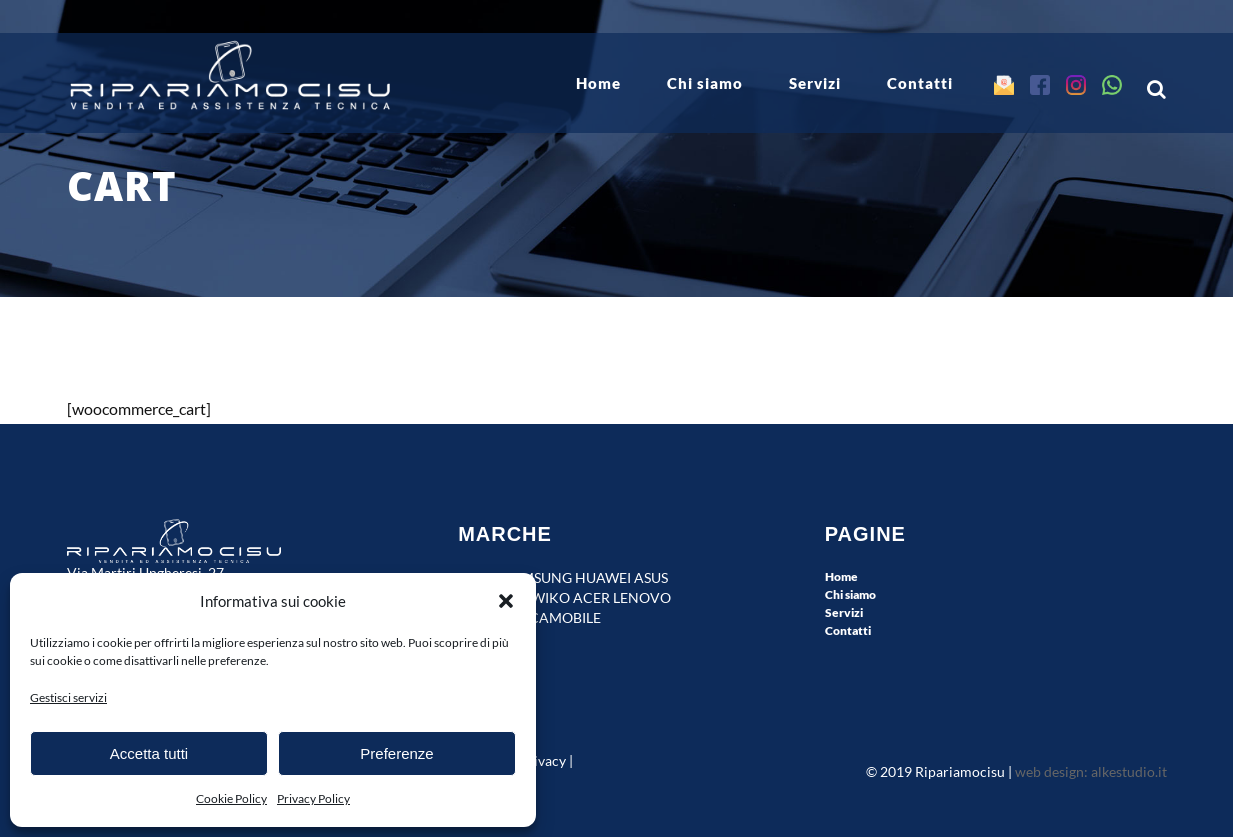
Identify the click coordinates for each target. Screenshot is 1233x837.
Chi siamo (850, 594)
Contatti (848, 630)
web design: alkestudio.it (1091, 771)
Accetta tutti (149, 753)
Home (841, 576)
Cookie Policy (231, 798)
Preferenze (396, 753)
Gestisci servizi (68, 697)
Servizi (844, 612)
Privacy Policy (313, 798)
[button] (506, 601)
